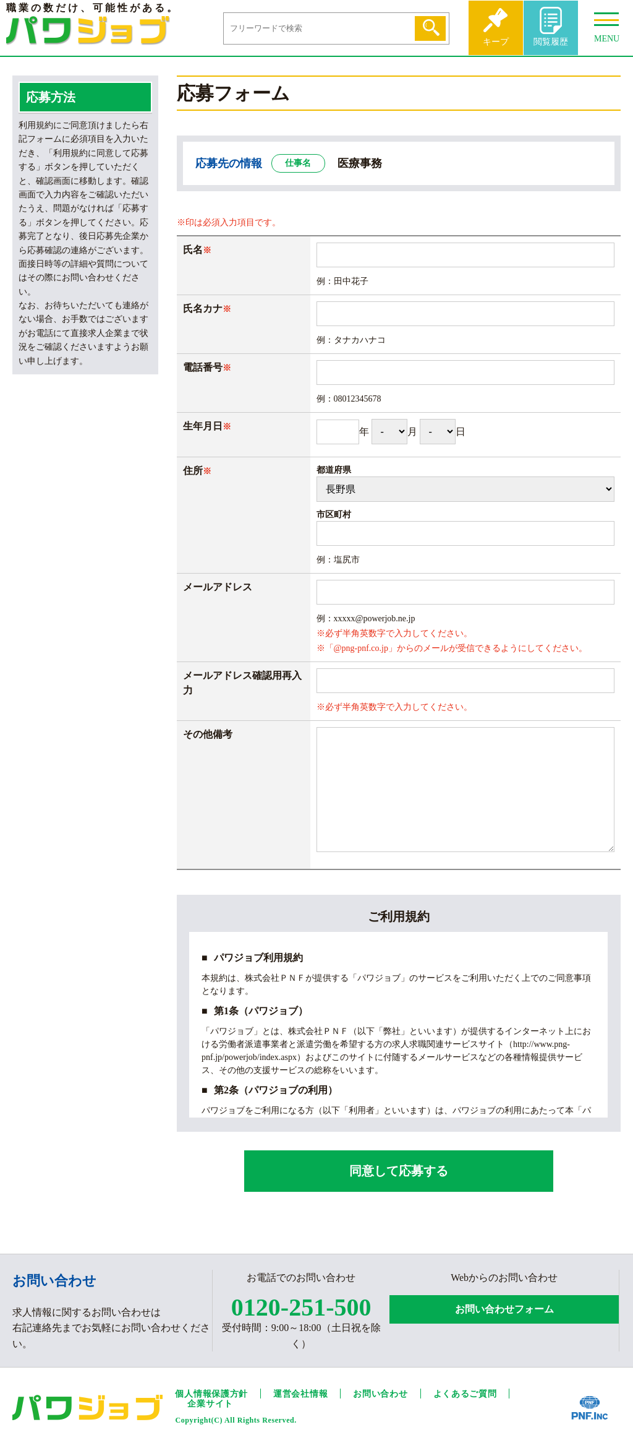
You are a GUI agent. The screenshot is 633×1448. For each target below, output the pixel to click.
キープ (496, 41)
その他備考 (207, 734)
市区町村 (333, 514)
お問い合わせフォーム (504, 1309)
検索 (430, 28)
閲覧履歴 (550, 41)
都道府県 (333, 470)
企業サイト (210, 1403)
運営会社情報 (300, 1393)
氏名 (193, 249)
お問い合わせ (380, 1393)
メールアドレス (217, 587)
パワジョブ (88, 30)
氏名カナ (203, 308)
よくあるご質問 (465, 1393)
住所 (197, 470)
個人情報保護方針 (211, 1393)
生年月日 (207, 426)
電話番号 (203, 367)
